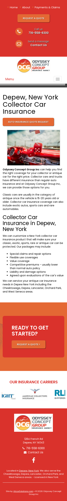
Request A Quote (33, 18)
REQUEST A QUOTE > (28, 344)
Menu (9, 79)
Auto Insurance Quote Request (28, 121)
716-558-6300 (39, 33)
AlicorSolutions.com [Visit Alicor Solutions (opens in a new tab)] (23, 491)
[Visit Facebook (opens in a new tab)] (33, 460)
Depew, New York (29, 470)
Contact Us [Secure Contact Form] (33, 452)
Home (14, 7)
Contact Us (38, 45)
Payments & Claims (47, 7)
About (26, 7)
